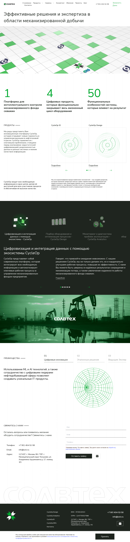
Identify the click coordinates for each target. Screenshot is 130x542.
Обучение (69, 3)
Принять (105, 536)
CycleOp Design (52, 512)
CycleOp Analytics (53, 516)
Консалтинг (60, 3)
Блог (85, 3)
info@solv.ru (24, 450)
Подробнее (55, 165)
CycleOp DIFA (51, 523)
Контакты (28, 5)
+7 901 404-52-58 (102, 4)
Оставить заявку (78, 456)
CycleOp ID (51, 519)
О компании (27, 3)
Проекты (78, 3)
